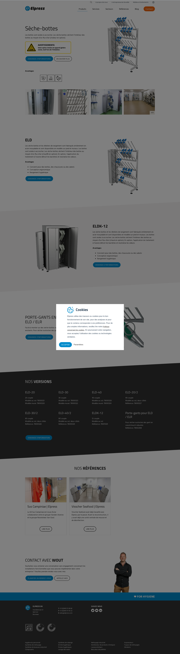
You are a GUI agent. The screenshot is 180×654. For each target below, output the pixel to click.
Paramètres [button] (78, 345)
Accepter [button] (65, 344)
